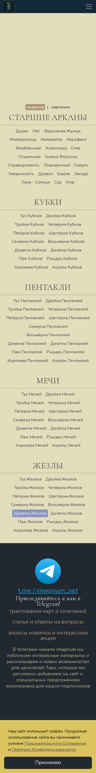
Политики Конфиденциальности (44, 749)
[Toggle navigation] (89, 6)
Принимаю (48, 763)
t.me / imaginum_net (48, 590)
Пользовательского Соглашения (55, 743)
